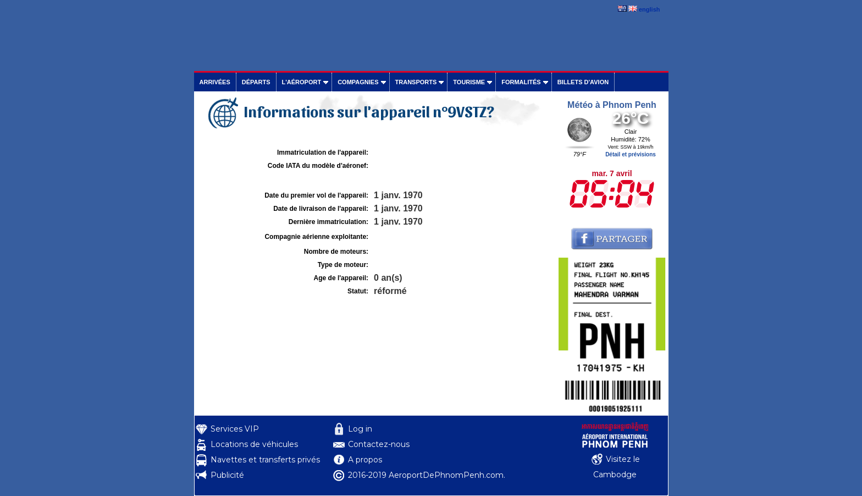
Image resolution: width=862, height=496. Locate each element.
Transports (416, 82)
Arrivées (215, 82)
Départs (256, 82)
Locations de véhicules (254, 444)
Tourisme (469, 82)
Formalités (521, 82)
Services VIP (235, 429)
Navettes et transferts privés (265, 460)
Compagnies (358, 82)
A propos (365, 460)
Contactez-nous (379, 444)
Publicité (227, 475)
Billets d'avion (583, 82)
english (649, 9)
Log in (360, 429)
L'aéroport (302, 82)
